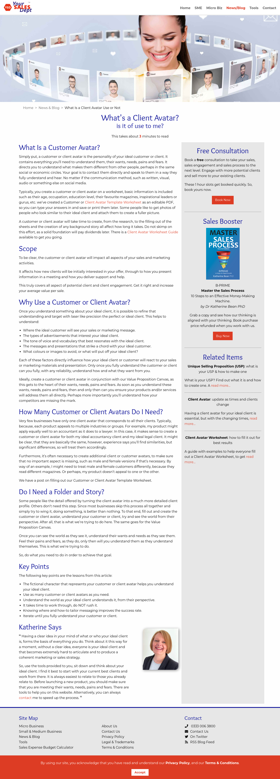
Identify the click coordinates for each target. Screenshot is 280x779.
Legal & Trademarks (118, 742)
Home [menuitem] (185, 8)
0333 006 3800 (200, 726)
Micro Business (31, 726)
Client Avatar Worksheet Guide (152, 232)
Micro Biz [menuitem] (214, 8)
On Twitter (196, 737)
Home (28, 108)
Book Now (222, 200)
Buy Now (223, 336)
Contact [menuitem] (269, 8)
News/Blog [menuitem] (235, 8)
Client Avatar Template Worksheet (113, 202)
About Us (109, 726)
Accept (140, 772)
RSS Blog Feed (200, 742)
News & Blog (48, 108)
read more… (220, 386)
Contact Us (111, 732)
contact (25, 698)
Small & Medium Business (40, 732)
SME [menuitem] (198, 8)
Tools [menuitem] (254, 8)
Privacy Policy (178, 763)
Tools (23, 742)
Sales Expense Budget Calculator (46, 747)
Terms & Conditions (222, 763)
